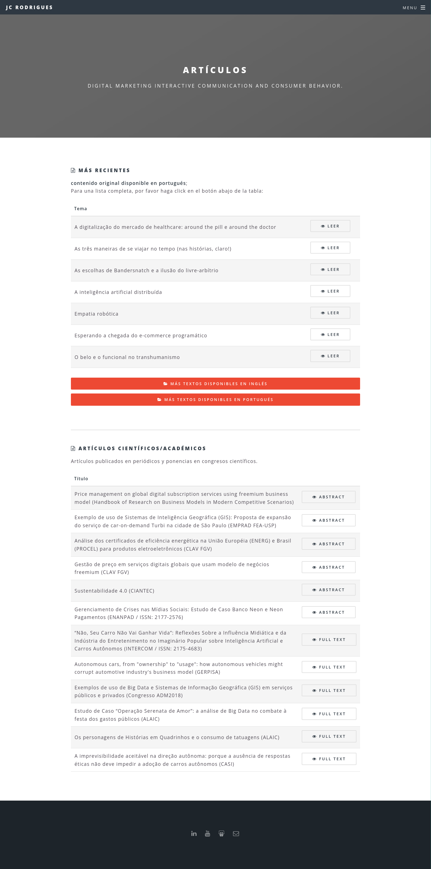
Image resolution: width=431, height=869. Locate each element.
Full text (332, 639)
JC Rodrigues (29, 7)
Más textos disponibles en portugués (219, 399)
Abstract (332, 496)
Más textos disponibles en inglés (219, 383)
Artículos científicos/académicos (141, 448)
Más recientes (103, 170)
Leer (334, 226)
